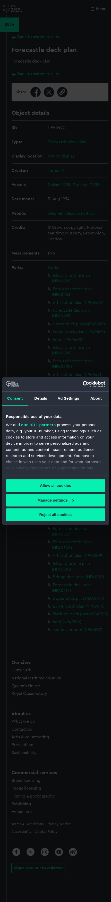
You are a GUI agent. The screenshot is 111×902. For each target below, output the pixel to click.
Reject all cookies (55, 514)
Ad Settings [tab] (68, 398)
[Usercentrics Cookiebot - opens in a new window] (82, 384)
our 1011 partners (38, 425)
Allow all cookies (55, 485)
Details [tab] (40, 398)
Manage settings (55, 500)
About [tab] (96, 398)
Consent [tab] (15, 398)
